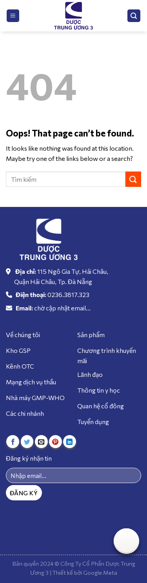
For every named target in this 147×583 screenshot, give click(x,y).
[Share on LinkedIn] (69, 441)
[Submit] (133, 179)
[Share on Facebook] (12, 441)
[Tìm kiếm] (134, 15)
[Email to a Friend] (41, 441)
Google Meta (100, 572)
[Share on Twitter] (27, 441)
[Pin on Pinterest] (55, 441)
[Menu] (13, 15)
